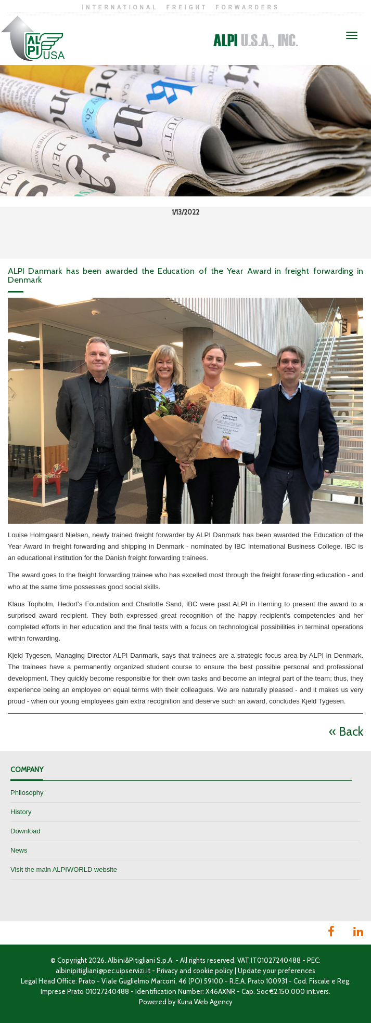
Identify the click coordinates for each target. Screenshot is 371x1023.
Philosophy (27, 792)
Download (25, 831)
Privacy (167, 970)
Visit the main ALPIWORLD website (63, 869)
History (20, 812)
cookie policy (213, 970)
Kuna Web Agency (205, 1002)
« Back (346, 731)
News (19, 850)
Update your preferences (276, 970)
